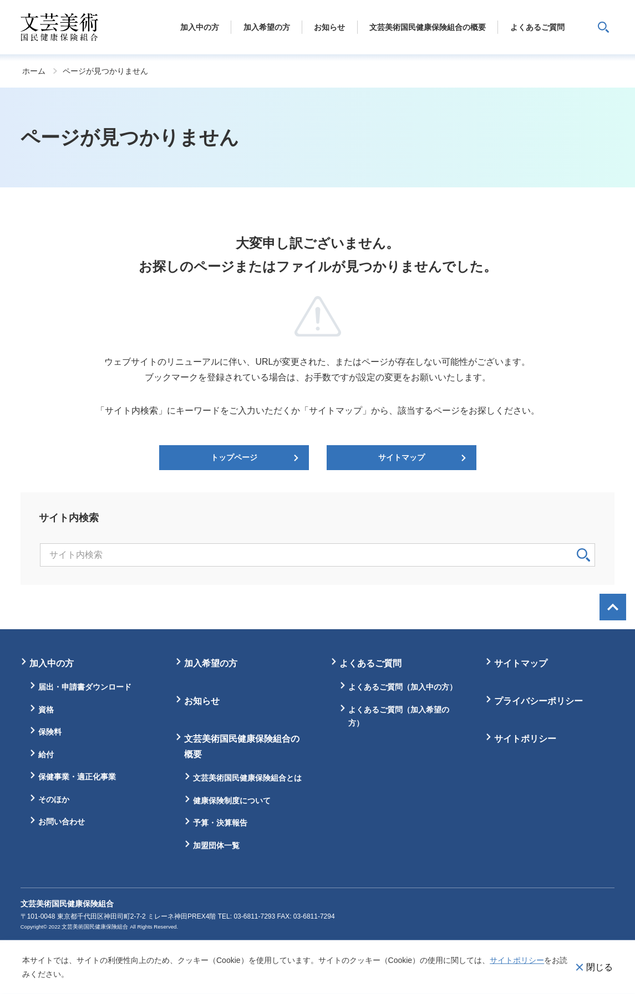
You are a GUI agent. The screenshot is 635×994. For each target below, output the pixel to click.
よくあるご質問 (370, 663)
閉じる (599, 966)
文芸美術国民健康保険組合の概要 (241, 746)
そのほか (53, 799)
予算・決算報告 (220, 822)
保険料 (50, 731)
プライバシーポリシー (538, 701)
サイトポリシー (517, 960)
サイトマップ (401, 457)
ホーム (33, 71)
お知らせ (202, 701)
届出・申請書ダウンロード (84, 686)
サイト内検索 (603, 27)
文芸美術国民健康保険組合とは (247, 777)
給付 (46, 754)
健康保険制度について (232, 800)
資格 (46, 709)
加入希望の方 (210, 663)
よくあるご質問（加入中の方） (402, 686)
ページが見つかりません (105, 71)
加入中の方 (51, 663)
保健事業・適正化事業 (77, 776)
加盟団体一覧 (216, 845)
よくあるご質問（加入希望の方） (398, 716)
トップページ (234, 457)
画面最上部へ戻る (613, 607)
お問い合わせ (61, 821)
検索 (583, 555)
